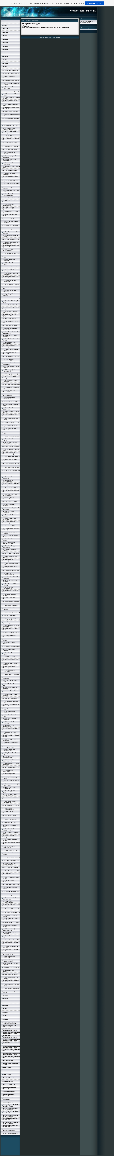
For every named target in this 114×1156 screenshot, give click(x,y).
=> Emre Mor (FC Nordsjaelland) (11, 646)
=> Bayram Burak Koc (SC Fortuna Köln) (10, 557)
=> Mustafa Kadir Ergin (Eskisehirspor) (9, 398)
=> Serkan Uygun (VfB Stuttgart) (11, 884)
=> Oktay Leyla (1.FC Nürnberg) (11, 619)
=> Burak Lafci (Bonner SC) (10, 615)
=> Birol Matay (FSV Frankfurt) (11, 632)
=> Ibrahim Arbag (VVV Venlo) (11, 118)
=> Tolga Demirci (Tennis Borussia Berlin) (9, 343)
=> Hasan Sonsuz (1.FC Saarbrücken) (9, 788)
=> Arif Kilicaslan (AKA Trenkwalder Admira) (9, 543)
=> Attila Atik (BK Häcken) (9, 135)
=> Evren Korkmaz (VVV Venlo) (11, 570)
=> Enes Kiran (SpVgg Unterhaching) (9, 546)
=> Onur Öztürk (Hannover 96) (11, 698)
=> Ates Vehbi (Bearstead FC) (11, 891)
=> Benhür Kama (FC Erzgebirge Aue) (8, 498)
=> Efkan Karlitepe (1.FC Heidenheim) (9, 522)
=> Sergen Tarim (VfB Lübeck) (11, 805)
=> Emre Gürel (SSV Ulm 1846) (11, 463)
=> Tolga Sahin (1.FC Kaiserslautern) (8, 726)
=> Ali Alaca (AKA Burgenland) (11, 91)
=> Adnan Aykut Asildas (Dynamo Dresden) (9, 129)
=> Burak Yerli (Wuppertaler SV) (11, 912)
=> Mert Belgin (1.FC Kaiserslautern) (8, 205)
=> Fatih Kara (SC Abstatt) (10, 501)
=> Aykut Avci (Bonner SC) (10, 142)
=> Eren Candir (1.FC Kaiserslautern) (8, 270)
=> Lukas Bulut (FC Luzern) (10, 229)
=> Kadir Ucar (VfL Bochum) (10, 867)
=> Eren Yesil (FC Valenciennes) (11, 988)
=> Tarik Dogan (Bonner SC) (10, 374)
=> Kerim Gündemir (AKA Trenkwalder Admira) (9, 453)
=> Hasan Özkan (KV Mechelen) (11, 674)
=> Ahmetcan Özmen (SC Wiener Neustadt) (9, 691)
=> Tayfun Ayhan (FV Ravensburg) (8, 163)
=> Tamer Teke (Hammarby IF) (11, 819)
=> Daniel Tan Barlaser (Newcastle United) (9, 194)
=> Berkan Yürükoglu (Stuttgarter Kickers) (8, 960)
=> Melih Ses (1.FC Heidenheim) (8, 771)
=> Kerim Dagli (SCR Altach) (10, 325)
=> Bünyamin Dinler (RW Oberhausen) (9, 363)
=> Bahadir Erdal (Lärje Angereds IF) (9, 391)
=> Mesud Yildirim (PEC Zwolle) (11, 922)
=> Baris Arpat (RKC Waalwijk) (11, 122)
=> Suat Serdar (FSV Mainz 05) (11, 767)
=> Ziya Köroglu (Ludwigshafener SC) (8, 574)
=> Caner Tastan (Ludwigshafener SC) (8, 808)
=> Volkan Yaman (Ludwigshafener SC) (8, 902)
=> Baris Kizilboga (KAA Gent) (11, 553)
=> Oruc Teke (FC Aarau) (9, 815)
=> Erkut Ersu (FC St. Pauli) (10, 401)
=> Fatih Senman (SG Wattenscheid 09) (8, 760)
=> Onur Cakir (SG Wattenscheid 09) (8, 249)
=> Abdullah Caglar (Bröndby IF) (11, 239)
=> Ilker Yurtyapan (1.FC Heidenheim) (9, 957)
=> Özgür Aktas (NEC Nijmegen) (11, 80)
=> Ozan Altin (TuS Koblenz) (10, 111)
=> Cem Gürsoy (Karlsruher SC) (11, 470)
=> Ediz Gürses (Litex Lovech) (11, 467)
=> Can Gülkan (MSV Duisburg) (11, 446)
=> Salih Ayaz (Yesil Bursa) (10, 149)
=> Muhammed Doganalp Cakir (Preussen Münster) (11, 246)
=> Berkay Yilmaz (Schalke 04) (11, 939)
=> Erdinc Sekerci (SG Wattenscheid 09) (9, 750)
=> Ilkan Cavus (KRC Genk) (10, 974)
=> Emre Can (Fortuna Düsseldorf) (9, 260)
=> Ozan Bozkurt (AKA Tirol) (10, 225)
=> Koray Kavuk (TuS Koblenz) (11, 525)
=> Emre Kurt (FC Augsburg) (10, 605)
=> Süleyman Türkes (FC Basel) (11, 857)
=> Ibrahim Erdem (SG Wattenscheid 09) (9, 394)
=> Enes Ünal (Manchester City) (11, 870)
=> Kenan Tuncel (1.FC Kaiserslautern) (9, 846)
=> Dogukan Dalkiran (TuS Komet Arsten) (10, 329)
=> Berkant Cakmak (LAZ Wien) (11, 253)
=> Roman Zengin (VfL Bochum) (11, 967)
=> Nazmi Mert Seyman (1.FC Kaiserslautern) (11, 774)
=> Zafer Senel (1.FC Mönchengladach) (8, 757)
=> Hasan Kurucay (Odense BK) (11, 612)
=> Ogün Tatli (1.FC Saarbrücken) (8, 812)
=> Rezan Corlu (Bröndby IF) (10, 318)
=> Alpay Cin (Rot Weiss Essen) (11, 305)
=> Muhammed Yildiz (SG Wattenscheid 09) (9, 929)
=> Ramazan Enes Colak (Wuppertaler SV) (9, 315)
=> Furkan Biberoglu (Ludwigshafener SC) (8, 208)
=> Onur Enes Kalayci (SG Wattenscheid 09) (10, 494)
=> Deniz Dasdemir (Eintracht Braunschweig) (10, 332)
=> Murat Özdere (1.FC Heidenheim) (9, 670)
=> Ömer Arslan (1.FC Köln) (10, 125)
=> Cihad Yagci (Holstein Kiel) (11, 895)
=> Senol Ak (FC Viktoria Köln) (11, 73)
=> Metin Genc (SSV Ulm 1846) (11, 422)
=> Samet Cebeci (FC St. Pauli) (11, 284)
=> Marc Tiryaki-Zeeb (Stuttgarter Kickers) (8, 829)
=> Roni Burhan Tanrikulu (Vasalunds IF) (9, 802)
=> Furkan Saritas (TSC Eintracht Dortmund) (9, 746)
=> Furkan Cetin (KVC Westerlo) (11, 298)
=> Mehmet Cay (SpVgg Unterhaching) (9, 281)
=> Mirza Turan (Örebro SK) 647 (11, 850)
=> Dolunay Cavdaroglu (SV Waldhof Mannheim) (10, 277)
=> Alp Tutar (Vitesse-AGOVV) (11, 860)
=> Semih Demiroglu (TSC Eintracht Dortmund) (10, 353)
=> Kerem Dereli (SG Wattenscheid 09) (8, 360)
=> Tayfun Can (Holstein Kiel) (10, 267)
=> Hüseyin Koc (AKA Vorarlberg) (8, 560)
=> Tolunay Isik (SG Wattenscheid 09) (8, 481)
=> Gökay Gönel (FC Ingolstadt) (11, 436)
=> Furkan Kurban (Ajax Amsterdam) (9, 598)
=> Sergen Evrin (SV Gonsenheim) (8, 408)
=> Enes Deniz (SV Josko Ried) (11, 356)
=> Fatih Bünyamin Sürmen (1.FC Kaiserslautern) (10, 795)
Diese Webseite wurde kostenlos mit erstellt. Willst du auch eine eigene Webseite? (57, 3)
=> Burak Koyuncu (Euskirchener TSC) (8, 588)
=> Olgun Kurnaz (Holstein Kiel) (11, 601)
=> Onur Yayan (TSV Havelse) (11, 908)
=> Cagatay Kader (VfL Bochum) (11, 487)
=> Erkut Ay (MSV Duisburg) (10, 146)
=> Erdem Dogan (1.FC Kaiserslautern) (9, 370)
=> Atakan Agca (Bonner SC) (10, 70)
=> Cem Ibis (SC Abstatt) (9, 474)
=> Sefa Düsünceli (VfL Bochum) (11, 384)
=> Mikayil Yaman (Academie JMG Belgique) (10, 898)
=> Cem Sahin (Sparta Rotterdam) (9, 712)
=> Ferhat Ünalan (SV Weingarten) (8, 874)
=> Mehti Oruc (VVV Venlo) (10, 657)
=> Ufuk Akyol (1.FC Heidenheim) (8, 87)
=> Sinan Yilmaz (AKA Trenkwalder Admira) (9, 953)
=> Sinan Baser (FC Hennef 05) (11, 198)
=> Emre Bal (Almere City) (10, 170)
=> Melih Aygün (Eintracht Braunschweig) (9, 160)
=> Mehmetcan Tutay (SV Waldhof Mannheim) (9, 864)
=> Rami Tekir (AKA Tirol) (9, 822)
